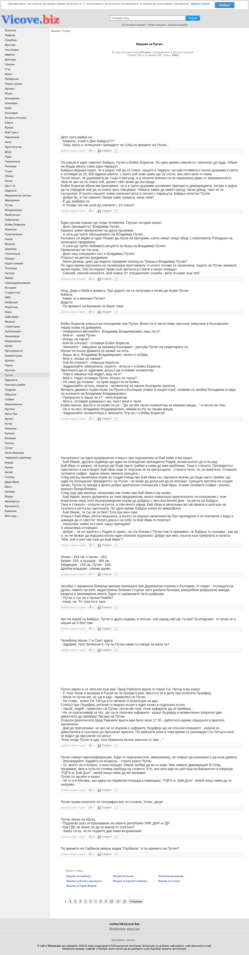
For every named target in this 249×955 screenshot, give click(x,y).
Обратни (10, 394)
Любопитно (12, 214)
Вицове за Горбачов (78, 876)
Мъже (8, 93)
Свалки (10, 64)
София (9, 399)
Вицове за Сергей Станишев (130, 881)
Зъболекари (13, 331)
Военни (10, 244)
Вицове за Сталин (169, 881)
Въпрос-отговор (16, 117)
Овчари (10, 491)
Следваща (136, 901)
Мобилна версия (124, 929)
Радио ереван (14, 263)
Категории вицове (134, 24)
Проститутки (13, 146)
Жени (8, 74)
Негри (9, 180)
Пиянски (10, 30)
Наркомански (13, 404)
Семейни (11, 40)
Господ (9, 477)
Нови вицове (157, 24)
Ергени (9, 360)
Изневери (11, 103)
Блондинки (12, 98)
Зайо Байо (12, 316)
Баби (8, 108)
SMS (8, 297)
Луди (8, 156)
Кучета (9, 443)
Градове (10, 389)
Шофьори (11, 302)
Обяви (9, 176)
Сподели (104, 150)
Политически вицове (170, 876)
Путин (9, 375)
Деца (8, 151)
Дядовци (11, 248)
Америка (10, 428)
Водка (9, 496)
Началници (12, 336)
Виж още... (12, 515)
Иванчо (10, 54)
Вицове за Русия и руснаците (84, 881)
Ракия (9, 239)
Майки (9, 277)
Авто (8, 142)
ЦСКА (8, 345)
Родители (11, 307)
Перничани (12, 137)
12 (124, 901)
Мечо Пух (11, 413)
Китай (9, 472)
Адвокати (11, 379)
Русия (9, 205)
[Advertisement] (149, 94)
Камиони (11, 511)
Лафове (10, 35)
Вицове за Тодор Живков (81, 886)
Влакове (10, 438)
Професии (11, 78)
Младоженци (13, 210)
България (11, 112)
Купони (10, 433)
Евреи (9, 122)
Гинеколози (12, 161)
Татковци (11, 268)
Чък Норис (12, 49)
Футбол (10, 409)
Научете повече (200, 3)
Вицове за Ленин (123, 876)
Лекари (9, 258)
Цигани (9, 88)
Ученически (12, 253)
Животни (11, 229)
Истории (10, 287)
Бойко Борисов (15, 224)
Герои (9, 365)
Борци (9, 462)
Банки (9, 467)
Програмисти (13, 350)
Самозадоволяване (18, 282)
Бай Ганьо (11, 132)
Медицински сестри (18, 195)
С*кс (8, 69)
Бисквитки (118, 940)
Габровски (12, 219)
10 (111, 901)
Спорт (9, 447)
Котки (8, 423)
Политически (13, 234)
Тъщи (8, 171)
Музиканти (12, 506)
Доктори (10, 59)
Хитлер (9, 273)
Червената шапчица (18, 457)
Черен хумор (13, 83)
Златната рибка (15, 384)
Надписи (10, 190)
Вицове (55, 31)
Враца (9, 127)
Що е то (10, 185)
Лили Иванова (14, 452)
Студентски (12, 292)
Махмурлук (12, 501)
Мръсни (10, 44)
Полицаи (11, 166)
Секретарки (12, 326)
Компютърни (13, 355)
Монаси (10, 321)
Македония (12, 200)
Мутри (9, 418)
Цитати (131, 940)
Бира (8, 311)
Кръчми (10, 370)
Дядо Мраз (12, 481)
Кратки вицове (178, 24)
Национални (13, 341)
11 (118, 901)
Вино (8, 486)
